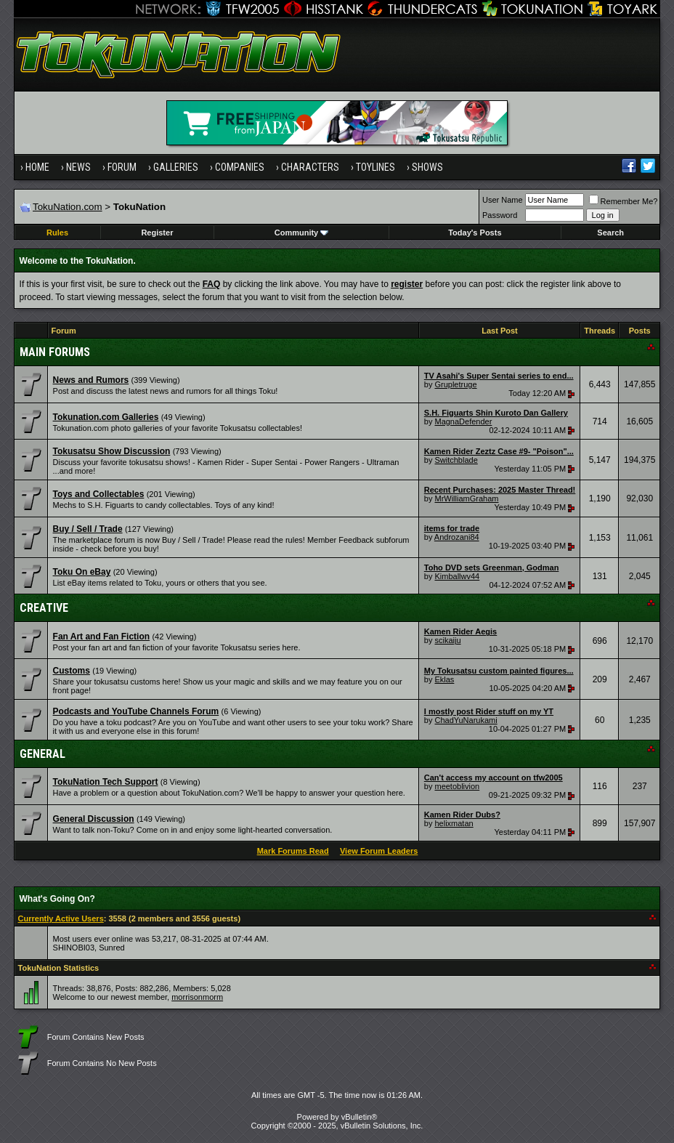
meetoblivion (456, 786)
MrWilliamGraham (466, 498)
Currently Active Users (61, 918)
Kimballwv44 (456, 576)
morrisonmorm (197, 997)
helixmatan (453, 823)
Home (37, 167)
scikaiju (447, 640)
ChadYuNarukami (465, 720)
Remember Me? (623, 201)
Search (610, 232)
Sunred (111, 947)
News (78, 167)
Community (302, 232)
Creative (44, 608)
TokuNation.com (67, 206)
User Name (502, 199)
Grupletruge (455, 384)
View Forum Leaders (379, 851)
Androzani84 (456, 537)
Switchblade (455, 460)
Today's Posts (474, 232)
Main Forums (55, 352)
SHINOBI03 (73, 947)
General (42, 754)
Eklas (444, 679)
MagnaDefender (463, 421)
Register (157, 232)
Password (499, 215)
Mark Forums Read (293, 851)
